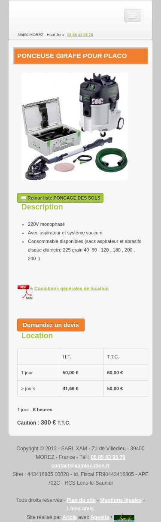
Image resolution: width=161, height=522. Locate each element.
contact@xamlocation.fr (80, 466)
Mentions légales (121, 500)
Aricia (69, 517)
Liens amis (80, 509)
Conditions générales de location (71, 288)
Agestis (100, 517)
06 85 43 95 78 (80, 35)
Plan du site (81, 500)
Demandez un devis (51, 325)
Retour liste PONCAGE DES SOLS (60, 198)
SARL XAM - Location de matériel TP (47, 15)
